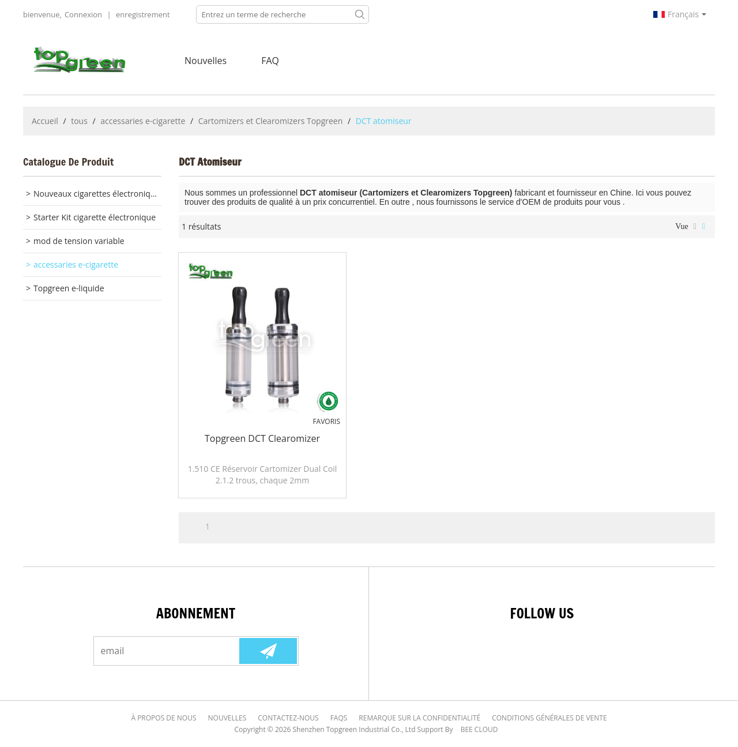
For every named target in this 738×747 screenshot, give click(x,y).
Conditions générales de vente (549, 718)
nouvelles (205, 60)
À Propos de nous (163, 718)
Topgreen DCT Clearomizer (262, 438)
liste (695, 226)
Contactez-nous (288, 718)
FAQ (270, 60)
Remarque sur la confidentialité (419, 718)
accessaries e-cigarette (142, 120)
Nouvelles (227, 718)
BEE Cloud (479, 729)
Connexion (83, 14)
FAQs (339, 718)
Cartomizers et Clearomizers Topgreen (270, 120)
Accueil (45, 120)
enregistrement (143, 14)
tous (79, 120)
